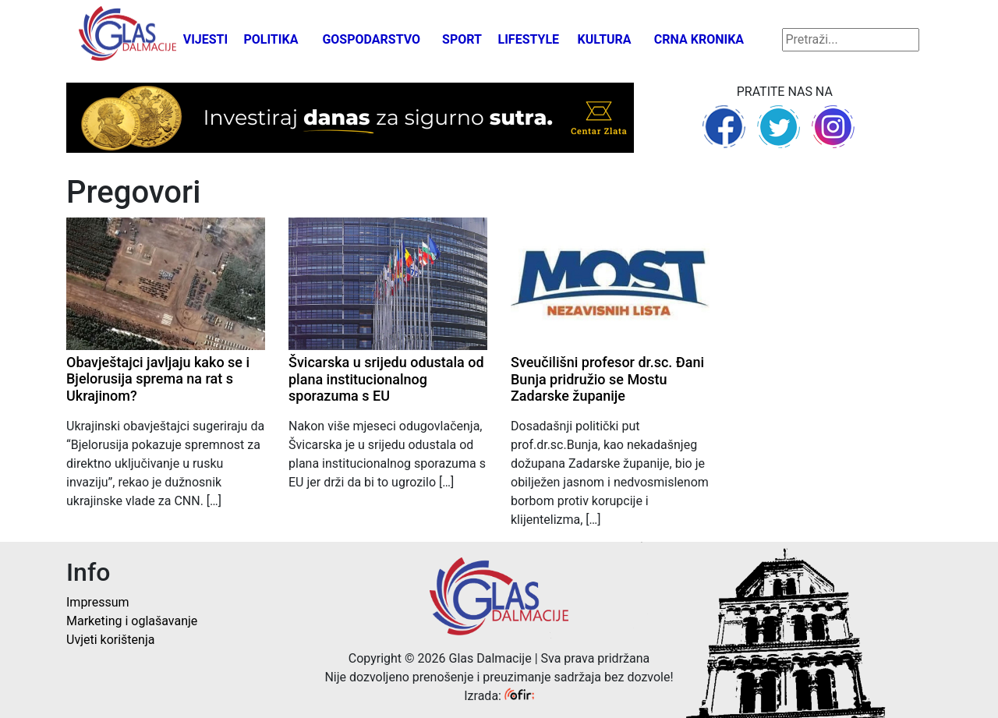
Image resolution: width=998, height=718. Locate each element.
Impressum (97, 602)
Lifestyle (529, 39)
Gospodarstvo (371, 39)
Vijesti (205, 39)
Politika (270, 39)
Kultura (605, 39)
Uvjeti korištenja (110, 639)
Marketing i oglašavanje (131, 621)
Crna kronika (699, 39)
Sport (462, 39)
